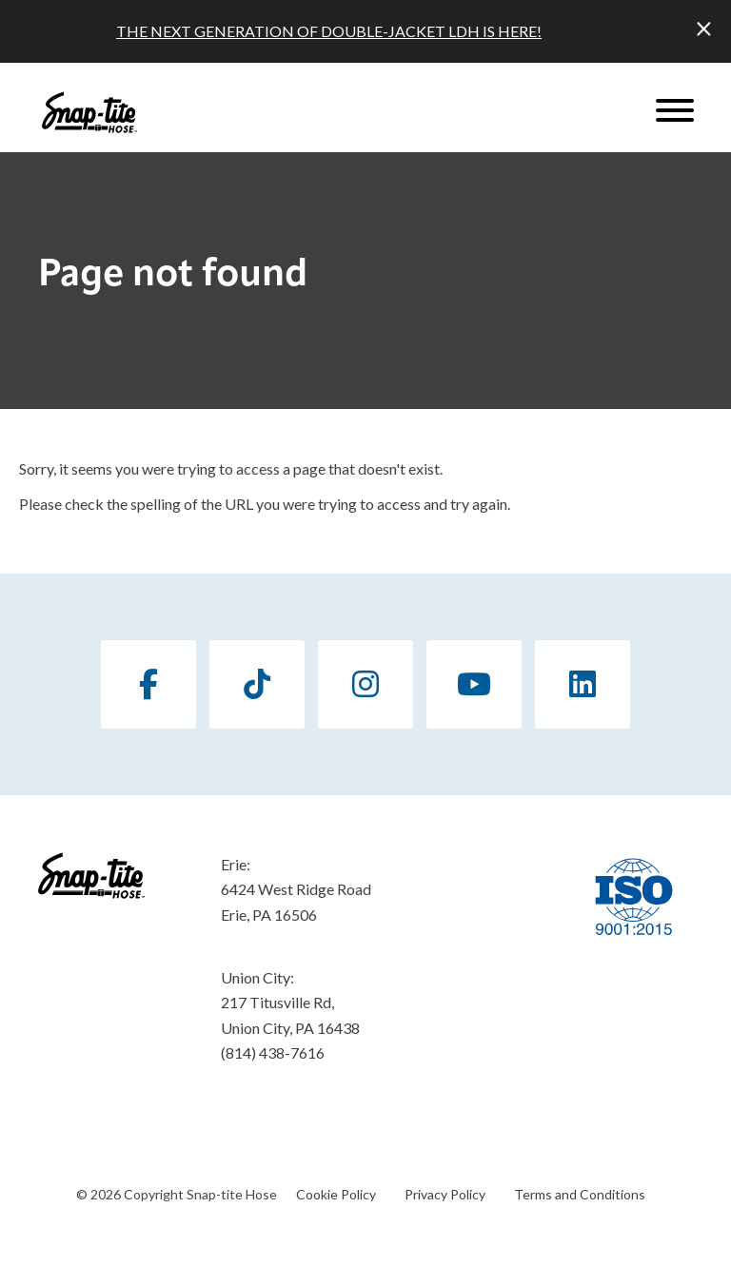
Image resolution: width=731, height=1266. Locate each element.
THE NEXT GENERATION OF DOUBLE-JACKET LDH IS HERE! (329, 31)
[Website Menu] (675, 112)
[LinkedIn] (582, 684)
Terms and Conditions (579, 1194)
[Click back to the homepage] (89, 112)
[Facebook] (148, 684)
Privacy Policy (445, 1194)
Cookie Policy (336, 1194)
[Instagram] (365, 684)
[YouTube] (474, 684)
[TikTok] (257, 684)
